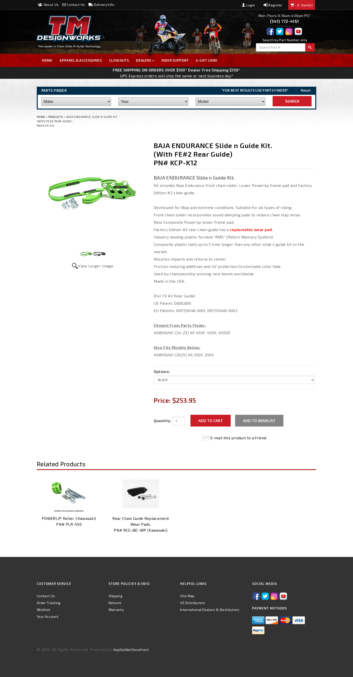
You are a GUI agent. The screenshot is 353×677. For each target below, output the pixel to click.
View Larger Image (95, 265)
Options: (162, 371)
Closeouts (119, 60)
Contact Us (73, 4)
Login (248, 5)
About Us (48, 4)
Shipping (116, 596)
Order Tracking (48, 603)
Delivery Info (101, 4)
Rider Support (175, 60)
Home (47, 60)
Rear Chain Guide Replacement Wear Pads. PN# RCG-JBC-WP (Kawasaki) (140, 524)
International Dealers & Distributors (210, 610)
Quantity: (162, 420)
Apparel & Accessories (81, 60)
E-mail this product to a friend (238, 437)
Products (55, 116)
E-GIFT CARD (206, 60)
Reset (306, 90)
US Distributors (192, 603)
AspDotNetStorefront (131, 650)
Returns (115, 603)
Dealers (145, 60)
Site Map (187, 596)
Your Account (47, 616)
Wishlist (43, 610)
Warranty (116, 610)
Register (273, 5)
